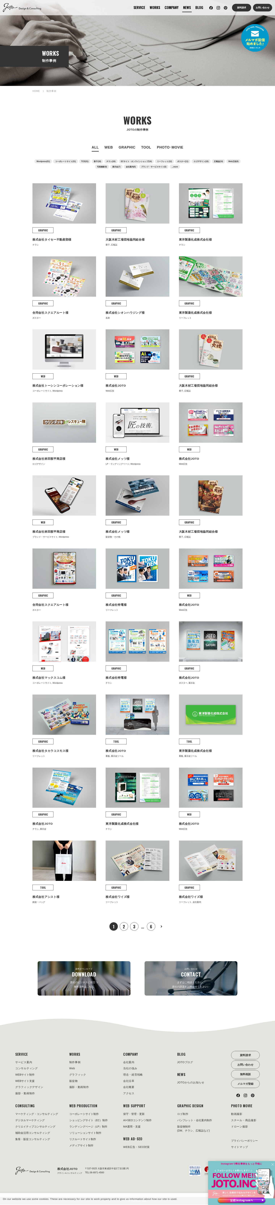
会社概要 (128, 1087)
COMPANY (172, 7)
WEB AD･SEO (132, 1139)
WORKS (155, 7)
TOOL (146, 147)
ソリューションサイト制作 (85, 1133)
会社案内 (128, 1062)
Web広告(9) (233, 161)
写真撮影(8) (102, 167)
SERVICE (139, 7)
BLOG (199, 7)
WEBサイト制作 (25, 1075)
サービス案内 (23, 1062)
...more (175, 167)
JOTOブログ (185, 1062)
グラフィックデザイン (29, 1087)
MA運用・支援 (132, 1126)
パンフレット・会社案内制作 (194, 1120)
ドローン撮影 (239, 1126)
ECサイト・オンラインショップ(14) (136, 161)
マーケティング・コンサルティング (36, 1114)
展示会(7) (116, 167)
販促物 (73, 1081)
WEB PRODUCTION (83, 1106)
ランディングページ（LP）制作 (88, 1126)
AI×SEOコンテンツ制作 (137, 1120)
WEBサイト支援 (25, 1081)
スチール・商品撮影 (243, 1120)
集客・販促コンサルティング (32, 1139)
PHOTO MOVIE (241, 1106)
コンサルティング (26, 1068)
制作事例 (75, 1062)
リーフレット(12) (164, 161)
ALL (95, 147)
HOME (36, 91)
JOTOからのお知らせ (191, 1082)
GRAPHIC (127, 147)
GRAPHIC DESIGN (190, 1106)
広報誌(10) (218, 161)
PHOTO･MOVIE (170, 147)
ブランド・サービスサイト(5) (153, 167)
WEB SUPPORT (134, 1106)
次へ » (161, 926)
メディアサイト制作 (81, 1145)
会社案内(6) (131, 167)
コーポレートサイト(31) (65, 161)
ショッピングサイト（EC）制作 (88, 1120)
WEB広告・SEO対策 (136, 1147)
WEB (108, 147)
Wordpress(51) (43, 161)
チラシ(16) (111, 161)
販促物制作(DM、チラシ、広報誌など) (193, 1128)
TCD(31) (84, 161)
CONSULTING (25, 1106)
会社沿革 (128, 1081)
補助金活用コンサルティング (32, 1133)
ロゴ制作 (182, 1114)
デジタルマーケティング (30, 1120)
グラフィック (77, 1075)
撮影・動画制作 (25, 1093)
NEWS (187, 7)
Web (72, 1068)
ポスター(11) (182, 161)
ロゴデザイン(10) (201, 161)
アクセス (128, 1093)
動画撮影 (236, 1114)
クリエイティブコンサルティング (35, 1126)
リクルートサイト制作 (82, 1139)
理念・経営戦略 (133, 1075)
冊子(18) (97, 161)
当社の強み (130, 1068)
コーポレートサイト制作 (84, 1114)
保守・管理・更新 (134, 1114)
